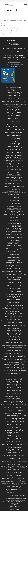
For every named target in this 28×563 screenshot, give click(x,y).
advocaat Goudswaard (10, 365)
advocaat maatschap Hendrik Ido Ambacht (14, 294)
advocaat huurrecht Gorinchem (13, 138)
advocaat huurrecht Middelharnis (14, 439)
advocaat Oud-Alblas (9, 409)
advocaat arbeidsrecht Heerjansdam (9, 345)
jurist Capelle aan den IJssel (7, 320)
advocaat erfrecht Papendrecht (13, 121)
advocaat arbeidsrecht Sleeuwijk (14, 492)
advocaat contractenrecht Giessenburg (14, 282)
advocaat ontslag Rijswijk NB (20, 497)
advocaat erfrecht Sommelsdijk (8, 478)
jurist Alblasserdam (9, 316)
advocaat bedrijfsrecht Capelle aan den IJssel (14, 237)
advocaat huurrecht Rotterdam (13, 341)
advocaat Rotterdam (10, 311)
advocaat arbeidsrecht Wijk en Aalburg (14, 504)
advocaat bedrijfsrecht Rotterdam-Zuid (14, 228)
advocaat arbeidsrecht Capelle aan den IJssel (14, 154)
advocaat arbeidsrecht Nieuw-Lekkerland (13, 123)
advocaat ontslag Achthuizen (8, 455)
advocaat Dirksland (19, 350)
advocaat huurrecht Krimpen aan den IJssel (14, 163)
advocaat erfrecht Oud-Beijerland (14, 209)
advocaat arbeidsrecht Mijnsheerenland (14, 375)
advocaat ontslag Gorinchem (14, 137)
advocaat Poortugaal (9, 405)
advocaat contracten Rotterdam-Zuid (14, 181)
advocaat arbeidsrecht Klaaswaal (18, 371)
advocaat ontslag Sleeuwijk (8, 500)
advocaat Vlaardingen (14, 404)
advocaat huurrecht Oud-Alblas (13, 144)
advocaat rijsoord (20, 401)
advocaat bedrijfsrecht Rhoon (14, 243)
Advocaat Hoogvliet (8, 422)
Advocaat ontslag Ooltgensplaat (14, 453)
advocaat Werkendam (9, 410)
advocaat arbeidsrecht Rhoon (20, 101)
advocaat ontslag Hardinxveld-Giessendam (14, 130)
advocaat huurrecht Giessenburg (14, 280)
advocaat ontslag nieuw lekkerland (14, 263)
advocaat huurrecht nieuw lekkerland (14, 268)
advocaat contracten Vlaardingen (14, 200)
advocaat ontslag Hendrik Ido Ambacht (14, 344)
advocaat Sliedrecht (18, 405)
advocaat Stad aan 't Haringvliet (19, 348)
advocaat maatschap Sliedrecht (10, 305)
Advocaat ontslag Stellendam (7, 466)
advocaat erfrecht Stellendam (7, 481)
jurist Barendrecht (9, 307)
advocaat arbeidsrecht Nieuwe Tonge (14, 387)
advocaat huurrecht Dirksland (14, 436)
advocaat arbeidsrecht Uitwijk (14, 487)
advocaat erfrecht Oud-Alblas (14, 146)
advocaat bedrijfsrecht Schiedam (14, 246)
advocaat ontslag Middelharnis (14, 464)
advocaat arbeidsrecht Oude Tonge (14, 385)
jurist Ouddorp (9, 362)
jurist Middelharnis (15, 358)
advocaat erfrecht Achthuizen (7, 470)
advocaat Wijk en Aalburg (10, 413)
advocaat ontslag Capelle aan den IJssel (14, 155)
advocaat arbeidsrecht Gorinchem (14, 135)
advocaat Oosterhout (21, 418)
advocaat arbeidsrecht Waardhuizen (13, 489)
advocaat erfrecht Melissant (20, 478)
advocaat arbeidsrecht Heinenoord (14, 215)
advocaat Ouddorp (20, 402)
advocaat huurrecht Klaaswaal (20, 444)
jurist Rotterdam (20, 310)
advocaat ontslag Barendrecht (14, 336)
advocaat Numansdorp (17, 362)
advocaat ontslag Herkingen (8, 461)
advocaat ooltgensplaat (9, 347)
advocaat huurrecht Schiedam (20, 192)
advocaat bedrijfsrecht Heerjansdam (13, 231)
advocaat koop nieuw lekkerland (14, 266)
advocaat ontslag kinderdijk (7, 271)
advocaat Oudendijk (6, 418)
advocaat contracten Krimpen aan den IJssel (14, 166)
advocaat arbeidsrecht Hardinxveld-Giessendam (14, 129)
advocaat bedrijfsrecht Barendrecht (14, 229)
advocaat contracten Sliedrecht (13, 189)
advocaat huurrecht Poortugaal (13, 109)
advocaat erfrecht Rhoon (21, 104)
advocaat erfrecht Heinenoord (14, 220)
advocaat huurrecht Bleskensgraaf (14, 151)
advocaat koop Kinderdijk (7, 274)
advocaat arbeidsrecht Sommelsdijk (14, 390)
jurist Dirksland (23, 359)
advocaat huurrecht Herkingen (14, 435)
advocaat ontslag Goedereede (20, 466)
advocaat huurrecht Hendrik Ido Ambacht (13, 342)
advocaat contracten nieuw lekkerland (14, 265)
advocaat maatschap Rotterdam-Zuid (14, 297)
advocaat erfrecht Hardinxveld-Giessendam (14, 134)
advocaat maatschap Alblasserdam (14, 299)
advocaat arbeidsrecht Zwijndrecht (14, 252)
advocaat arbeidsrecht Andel (8, 497)
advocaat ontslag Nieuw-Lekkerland (14, 124)
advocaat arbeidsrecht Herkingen (14, 395)
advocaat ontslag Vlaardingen (14, 197)
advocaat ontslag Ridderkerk (18, 422)
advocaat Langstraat (5, 354)
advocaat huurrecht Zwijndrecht (14, 256)
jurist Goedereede (20, 361)
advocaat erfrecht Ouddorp (7, 483)
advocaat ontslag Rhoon (8, 103)
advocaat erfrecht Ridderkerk (14, 96)
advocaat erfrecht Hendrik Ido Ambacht (14, 98)
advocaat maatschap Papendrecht (14, 303)
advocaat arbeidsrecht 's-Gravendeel (13, 378)
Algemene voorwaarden (14, 62)
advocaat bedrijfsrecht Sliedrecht (14, 242)
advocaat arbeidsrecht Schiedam (14, 191)
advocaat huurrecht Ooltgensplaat (14, 426)
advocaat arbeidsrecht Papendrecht (13, 117)
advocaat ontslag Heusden (13, 506)
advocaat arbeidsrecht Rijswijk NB (14, 486)
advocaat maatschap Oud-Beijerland (13, 212)
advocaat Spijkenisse (19, 421)
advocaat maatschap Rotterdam (14, 296)
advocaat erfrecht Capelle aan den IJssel (14, 158)
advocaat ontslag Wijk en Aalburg (14, 507)
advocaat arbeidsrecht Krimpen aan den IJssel (13, 160)
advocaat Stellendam (9, 353)
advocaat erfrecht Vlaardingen (14, 202)
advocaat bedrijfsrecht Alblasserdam (14, 234)
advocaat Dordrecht (22, 314)
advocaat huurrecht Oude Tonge (14, 432)
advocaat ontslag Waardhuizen (8, 501)
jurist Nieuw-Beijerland (6, 370)
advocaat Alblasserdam (18, 316)
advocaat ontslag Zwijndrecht (14, 254)
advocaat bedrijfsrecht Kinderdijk (14, 285)
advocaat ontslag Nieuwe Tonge (14, 460)
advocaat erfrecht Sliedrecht (14, 115)
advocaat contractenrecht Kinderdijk (13, 273)
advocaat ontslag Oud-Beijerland (14, 206)
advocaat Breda (13, 418)
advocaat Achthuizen (18, 353)
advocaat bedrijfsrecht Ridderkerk (14, 225)
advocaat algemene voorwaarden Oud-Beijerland (14, 214)
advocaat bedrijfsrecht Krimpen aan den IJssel (13, 235)
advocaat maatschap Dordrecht (14, 302)
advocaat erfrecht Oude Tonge (14, 473)
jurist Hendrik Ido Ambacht (20, 308)
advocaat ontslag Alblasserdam (13, 95)
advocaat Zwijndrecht (6, 314)
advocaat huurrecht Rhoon (19, 103)
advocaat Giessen (15, 412)
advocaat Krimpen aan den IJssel (14, 319)
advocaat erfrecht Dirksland (20, 477)
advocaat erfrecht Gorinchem (14, 140)
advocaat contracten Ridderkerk (14, 168)
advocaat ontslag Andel (14, 503)
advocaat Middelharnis (9, 350)
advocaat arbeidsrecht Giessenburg (14, 277)
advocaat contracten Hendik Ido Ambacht (14, 183)
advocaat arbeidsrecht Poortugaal (14, 106)
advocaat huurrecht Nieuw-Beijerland (14, 450)
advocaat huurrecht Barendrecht (14, 333)
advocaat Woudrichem (18, 416)
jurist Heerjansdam (18, 311)
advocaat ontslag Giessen (20, 495)
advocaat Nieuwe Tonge (7, 348)
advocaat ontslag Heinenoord (14, 217)
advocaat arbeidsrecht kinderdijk (14, 269)
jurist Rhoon (6, 310)
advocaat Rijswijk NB (6, 412)
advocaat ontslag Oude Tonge (14, 458)
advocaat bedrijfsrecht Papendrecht (13, 240)
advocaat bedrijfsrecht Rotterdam (14, 226)
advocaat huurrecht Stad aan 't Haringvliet (14, 430)
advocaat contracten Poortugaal (14, 174)
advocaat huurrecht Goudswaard (14, 447)
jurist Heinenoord (6, 368)
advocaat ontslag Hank (20, 501)
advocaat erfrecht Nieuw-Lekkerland (13, 127)
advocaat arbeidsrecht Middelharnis (13, 388)
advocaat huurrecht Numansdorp (14, 446)
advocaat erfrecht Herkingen (8, 477)
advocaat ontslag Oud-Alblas (14, 143)
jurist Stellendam (6, 361)
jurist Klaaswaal (14, 370)
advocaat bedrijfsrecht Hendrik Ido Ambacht (14, 232)
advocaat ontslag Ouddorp (7, 467)
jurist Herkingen (22, 358)
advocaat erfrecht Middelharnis (13, 480)
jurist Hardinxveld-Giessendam (9, 325)
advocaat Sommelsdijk (14, 359)
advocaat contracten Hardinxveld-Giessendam (14, 186)
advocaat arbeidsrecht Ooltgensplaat (14, 379)
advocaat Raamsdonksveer (9, 421)
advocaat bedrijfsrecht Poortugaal (14, 245)
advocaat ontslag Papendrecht (14, 118)
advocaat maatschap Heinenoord (14, 223)
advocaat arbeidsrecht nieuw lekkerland (14, 262)
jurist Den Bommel (14, 354)
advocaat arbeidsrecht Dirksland (14, 392)
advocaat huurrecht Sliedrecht (20, 113)
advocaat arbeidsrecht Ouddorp (10, 401)
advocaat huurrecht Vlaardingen (14, 198)
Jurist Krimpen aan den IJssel (14, 317)
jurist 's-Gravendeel (22, 370)
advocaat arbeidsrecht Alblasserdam (14, 92)
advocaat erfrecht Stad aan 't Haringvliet (14, 472)
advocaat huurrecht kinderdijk (20, 271)
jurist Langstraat (13, 356)
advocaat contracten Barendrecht (14, 169)
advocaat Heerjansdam (10, 313)
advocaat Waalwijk (9, 416)
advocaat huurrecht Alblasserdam (14, 93)
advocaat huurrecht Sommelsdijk (14, 438)
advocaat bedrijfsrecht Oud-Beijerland (14, 248)
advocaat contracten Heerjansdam (14, 171)
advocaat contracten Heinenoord (14, 222)
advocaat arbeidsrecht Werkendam (14, 493)
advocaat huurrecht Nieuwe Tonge (14, 433)
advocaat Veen (19, 413)
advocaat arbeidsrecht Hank (8, 495)
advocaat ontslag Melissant (20, 461)
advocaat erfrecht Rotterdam (8, 101)
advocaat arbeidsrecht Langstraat (14, 381)
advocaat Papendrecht (8, 407)
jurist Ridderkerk (20, 305)
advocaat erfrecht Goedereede (20, 481)
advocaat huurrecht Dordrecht (20, 276)
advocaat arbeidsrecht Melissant (14, 393)
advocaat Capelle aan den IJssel (19, 320)
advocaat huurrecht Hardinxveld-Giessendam (14, 132)
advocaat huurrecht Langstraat (13, 429)
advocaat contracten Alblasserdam (14, 185)
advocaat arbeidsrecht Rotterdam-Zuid (14, 177)
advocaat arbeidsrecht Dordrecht (19, 274)
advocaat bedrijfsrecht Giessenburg (14, 290)
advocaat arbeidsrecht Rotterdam (14, 337)
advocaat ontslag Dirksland (7, 463)
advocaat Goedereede (18, 351)
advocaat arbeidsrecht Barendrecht (14, 330)
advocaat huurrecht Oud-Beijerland (14, 208)
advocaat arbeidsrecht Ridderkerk (14, 327)
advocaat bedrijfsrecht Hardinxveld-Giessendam (14, 239)
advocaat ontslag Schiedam (7, 192)
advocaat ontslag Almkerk (20, 498)
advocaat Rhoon (23, 404)
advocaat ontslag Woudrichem (8, 498)
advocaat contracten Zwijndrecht (14, 257)
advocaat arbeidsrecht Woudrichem (14, 490)
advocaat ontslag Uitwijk (20, 500)
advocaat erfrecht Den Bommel (14, 469)
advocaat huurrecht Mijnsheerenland (14, 449)
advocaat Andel (22, 412)
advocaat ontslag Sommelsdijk (19, 463)
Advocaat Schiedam (5, 404)
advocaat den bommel (21, 345)
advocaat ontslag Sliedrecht (7, 113)
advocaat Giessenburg (18, 409)
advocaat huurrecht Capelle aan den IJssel (14, 157)
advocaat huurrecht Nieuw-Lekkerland (14, 126)
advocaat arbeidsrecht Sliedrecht (14, 112)
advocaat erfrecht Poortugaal (14, 110)
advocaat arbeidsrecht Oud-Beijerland (14, 205)
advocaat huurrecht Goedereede (14, 443)
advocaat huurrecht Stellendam (13, 441)
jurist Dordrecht (14, 314)
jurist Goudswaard (7, 371)
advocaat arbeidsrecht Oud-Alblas (14, 141)
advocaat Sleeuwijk (19, 410)
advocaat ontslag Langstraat (20, 455)
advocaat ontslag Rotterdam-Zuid (14, 178)
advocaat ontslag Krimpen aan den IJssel (13, 161)
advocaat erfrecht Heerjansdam (8, 104)
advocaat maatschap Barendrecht (14, 293)
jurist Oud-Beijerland (21, 368)
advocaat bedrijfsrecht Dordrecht (14, 286)
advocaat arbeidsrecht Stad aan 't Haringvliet (14, 396)
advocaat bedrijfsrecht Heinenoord (14, 249)
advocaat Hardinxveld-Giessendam (14, 324)
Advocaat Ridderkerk (20, 325)
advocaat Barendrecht (17, 307)
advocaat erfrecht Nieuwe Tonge (14, 475)
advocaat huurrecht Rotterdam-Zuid (13, 180)
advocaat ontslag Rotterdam (14, 339)
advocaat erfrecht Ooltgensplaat (19, 467)
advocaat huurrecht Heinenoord (14, 218)
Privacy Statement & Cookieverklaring (14, 64)
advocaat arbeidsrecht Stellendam (14, 398)
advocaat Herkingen (9, 351)
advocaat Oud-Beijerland (9, 364)
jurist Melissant (14, 361)
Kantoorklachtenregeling (14, 66)
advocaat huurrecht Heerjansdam (14, 89)
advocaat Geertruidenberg (17, 419)
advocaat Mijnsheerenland (9, 367)
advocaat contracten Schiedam (13, 203)
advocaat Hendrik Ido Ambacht (8, 308)
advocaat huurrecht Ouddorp (7, 444)
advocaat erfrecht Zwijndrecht (14, 260)
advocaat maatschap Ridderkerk (14, 291)
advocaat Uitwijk (14, 415)
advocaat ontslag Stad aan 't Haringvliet (14, 456)
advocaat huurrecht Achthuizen (13, 427)
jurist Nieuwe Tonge (6, 358)
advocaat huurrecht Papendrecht (14, 120)
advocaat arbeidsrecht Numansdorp (13, 373)
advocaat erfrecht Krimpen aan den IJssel (14, 164)
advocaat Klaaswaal (19, 367)
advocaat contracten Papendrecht (14, 188)
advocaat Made (8, 419)
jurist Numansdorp (19, 365)
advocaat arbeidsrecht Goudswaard (13, 376)
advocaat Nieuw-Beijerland (9, 402)
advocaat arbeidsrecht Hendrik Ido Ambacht (14, 331)
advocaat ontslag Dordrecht (7, 276)
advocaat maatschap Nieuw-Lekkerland (14, 300)
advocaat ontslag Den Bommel (14, 452)
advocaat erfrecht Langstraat (20, 470)
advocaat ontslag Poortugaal (14, 107)
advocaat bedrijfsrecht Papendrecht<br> (14, 251)
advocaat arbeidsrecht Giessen (19, 483)
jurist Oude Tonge (21, 356)
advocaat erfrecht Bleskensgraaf (14, 152)
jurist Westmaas (13, 368)
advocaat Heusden (6, 415)
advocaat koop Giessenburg (14, 283)
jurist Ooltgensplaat (22, 354)
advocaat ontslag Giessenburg (14, 279)
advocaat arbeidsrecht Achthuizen (14, 382)
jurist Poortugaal (13, 310)
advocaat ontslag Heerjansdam (13, 90)
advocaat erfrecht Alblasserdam (14, 100)
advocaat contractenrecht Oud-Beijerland (13, 211)
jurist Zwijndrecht (19, 313)
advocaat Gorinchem (10, 322)
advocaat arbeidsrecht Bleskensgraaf (14, 147)
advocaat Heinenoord (19, 364)
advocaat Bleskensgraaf (19, 407)
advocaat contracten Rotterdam (14, 175)
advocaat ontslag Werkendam (14, 509)
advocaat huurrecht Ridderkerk (14, 328)
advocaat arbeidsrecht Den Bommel (14, 384)
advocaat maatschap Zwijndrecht (14, 259)
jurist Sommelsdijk (6, 359)
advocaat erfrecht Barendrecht (14, 334)
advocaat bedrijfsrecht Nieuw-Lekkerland (13, 288)
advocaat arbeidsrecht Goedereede (14, 399)
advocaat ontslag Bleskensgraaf (14, 149)
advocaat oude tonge (19, 347)
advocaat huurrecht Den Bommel (14, 424)
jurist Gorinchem (18, 322)
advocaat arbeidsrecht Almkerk (13, 484)
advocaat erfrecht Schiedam (14, 194)
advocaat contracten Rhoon (14, 172)
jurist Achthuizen (6, 356)
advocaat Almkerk (21, 415)
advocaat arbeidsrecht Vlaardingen (14, 195)
